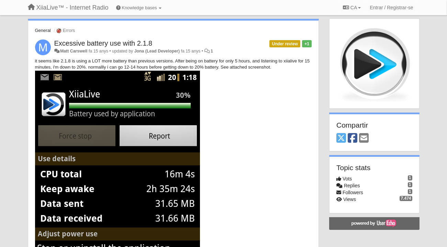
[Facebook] (352, 138)
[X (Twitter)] (341, 138)
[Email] (364, 138)
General (43, 30)
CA (352, 7)
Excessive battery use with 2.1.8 (103, 43)
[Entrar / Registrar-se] (391, 7)
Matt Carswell (74, 51)
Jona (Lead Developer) (157, 51)
